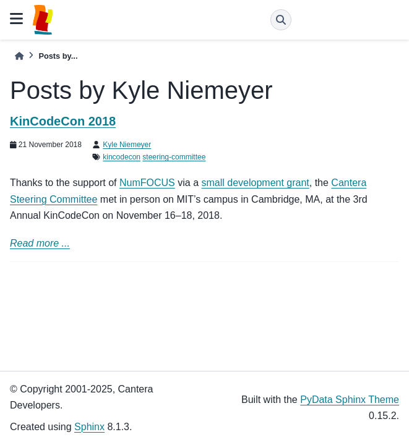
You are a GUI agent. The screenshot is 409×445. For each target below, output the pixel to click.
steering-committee (173, 157)
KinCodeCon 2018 (63, 121)
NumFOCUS (147, 182)
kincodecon (121, 157)
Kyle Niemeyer (127, 144)
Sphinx (89, 427)
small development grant (255, 182)
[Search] (280, 19)
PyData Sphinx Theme (349, 399)
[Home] (19, 55)
